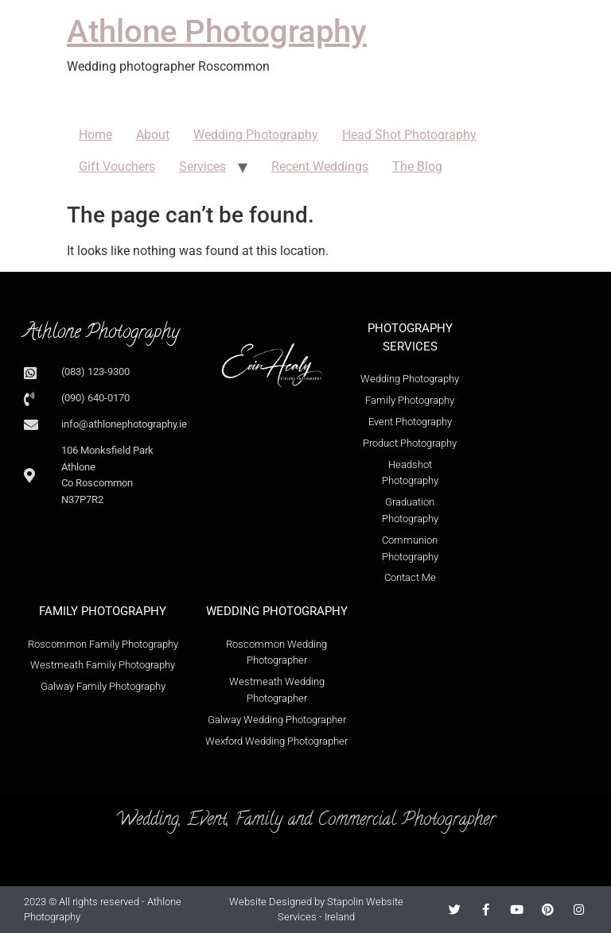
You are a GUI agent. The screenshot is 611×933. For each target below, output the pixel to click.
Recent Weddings (319, 166)
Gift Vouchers (117, 166)
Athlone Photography (217, 31)
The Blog (417, 166)
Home (95, 134)
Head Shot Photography (409, 134)
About (152, 134)
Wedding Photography (255, 134)
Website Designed (270, 902)
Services (202, 166)
